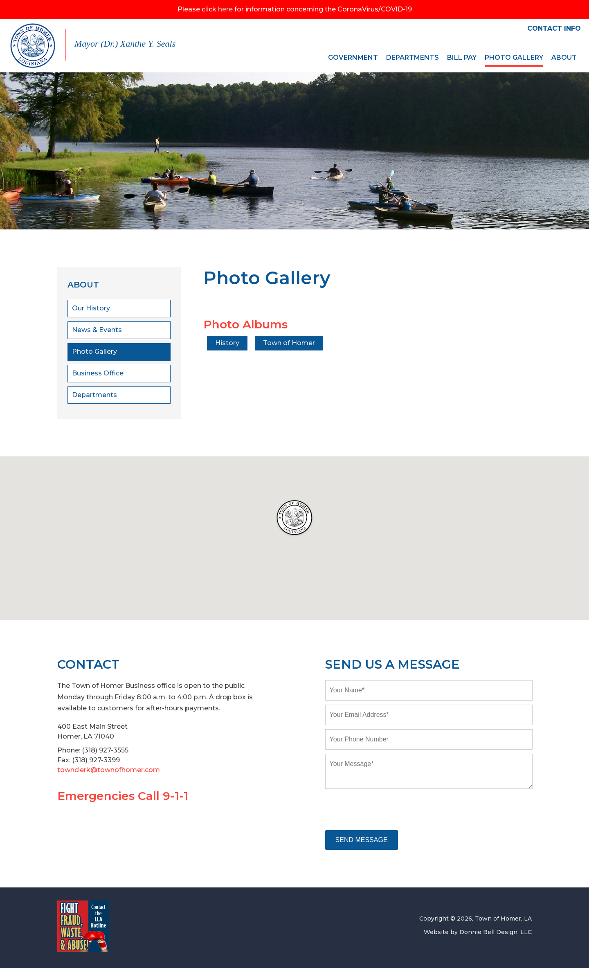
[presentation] (387, 810)
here (225, 9)
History (228, 343)
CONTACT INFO (554, 28)
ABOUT (564, 57)
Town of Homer (290, 343)
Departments (94, 395)
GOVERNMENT (353, 57)
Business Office (98, 373)
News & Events (97, 330)
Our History (91, 308)
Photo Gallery (94, 351)
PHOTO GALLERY (514, 57)
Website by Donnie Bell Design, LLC (478, 932)
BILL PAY (462, 57)
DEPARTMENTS (412, 57)
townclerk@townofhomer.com (108, 770)
